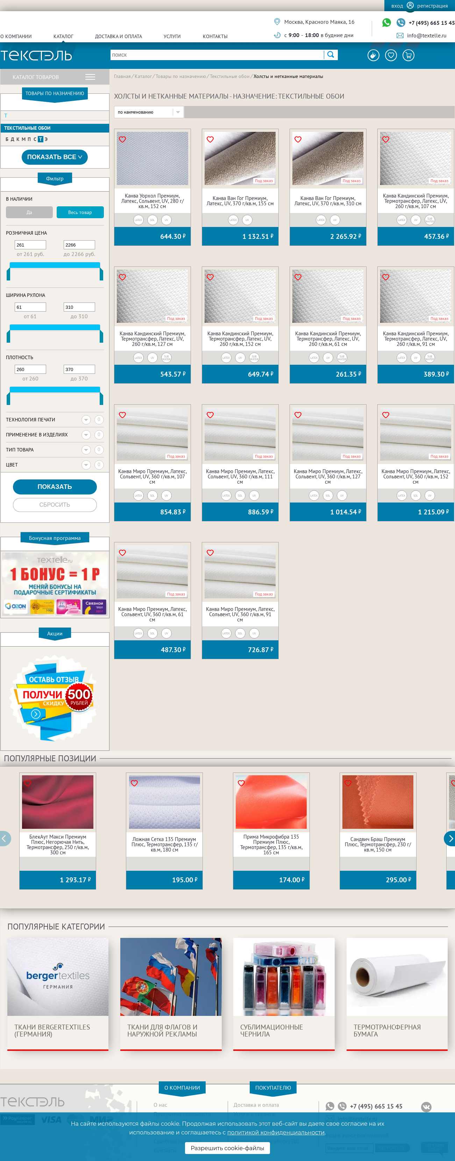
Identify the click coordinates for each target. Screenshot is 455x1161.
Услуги (172, 36)
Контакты (215, 36)
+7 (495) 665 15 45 (432, 22)
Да (29, 212)
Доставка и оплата (118, 36)
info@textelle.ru (427, 35)
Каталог (63, 36)
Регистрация (432, 5)
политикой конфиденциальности (276, 1132)
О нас (160, 1104)
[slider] (8, 275)
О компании (16, 36)
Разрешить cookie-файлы (227, 1148)
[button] (453, 838)
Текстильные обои (27, 128)
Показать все (55, 157)
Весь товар (80, 212)
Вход (397, 5)
